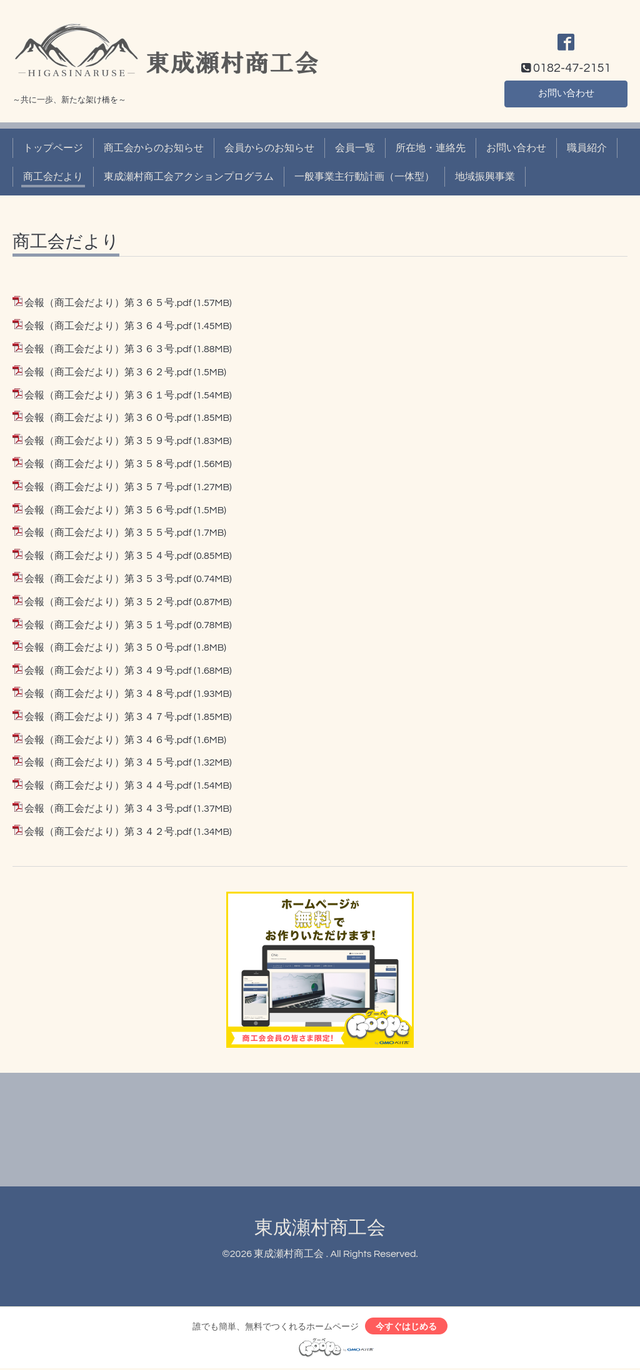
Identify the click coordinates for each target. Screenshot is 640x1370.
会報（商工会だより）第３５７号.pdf (107, 487)
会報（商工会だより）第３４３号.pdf (107, 809)
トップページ (53, 148)
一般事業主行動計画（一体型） (364, 177)
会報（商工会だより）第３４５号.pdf (107, 762)
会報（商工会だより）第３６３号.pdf (107, 349)
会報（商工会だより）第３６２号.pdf (107, 372)
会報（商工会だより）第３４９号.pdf (107, 671)
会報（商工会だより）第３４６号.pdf (107, 740)
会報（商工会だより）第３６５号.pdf (107, 303)
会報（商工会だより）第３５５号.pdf (107, 533)
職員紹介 (587, 148)
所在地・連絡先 (431, 148)
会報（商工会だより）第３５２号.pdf (107, 602)
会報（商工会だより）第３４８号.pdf (107, 694)
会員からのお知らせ (269, 148)
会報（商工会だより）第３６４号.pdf (107, 326)
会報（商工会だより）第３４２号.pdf (107, 832)
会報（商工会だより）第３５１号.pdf (107, 625)
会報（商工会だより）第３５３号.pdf (107, 579)
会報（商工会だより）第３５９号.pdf (107, 441)
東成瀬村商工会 (320, 1228)
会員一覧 (355, 148)
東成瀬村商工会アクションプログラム (189, 177)
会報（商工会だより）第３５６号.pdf (107, 510)
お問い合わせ (566, 93)
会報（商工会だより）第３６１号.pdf (107, 395)
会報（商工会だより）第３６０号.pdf (107, 418)
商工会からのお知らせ (154, 148)
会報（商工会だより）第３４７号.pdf (107, 717)
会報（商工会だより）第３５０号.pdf (107, 648)
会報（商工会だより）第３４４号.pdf (107, 786)
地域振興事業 (485, 177)
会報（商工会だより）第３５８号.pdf (107, 464)
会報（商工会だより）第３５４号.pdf (107, 556)
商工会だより (53, 177)
